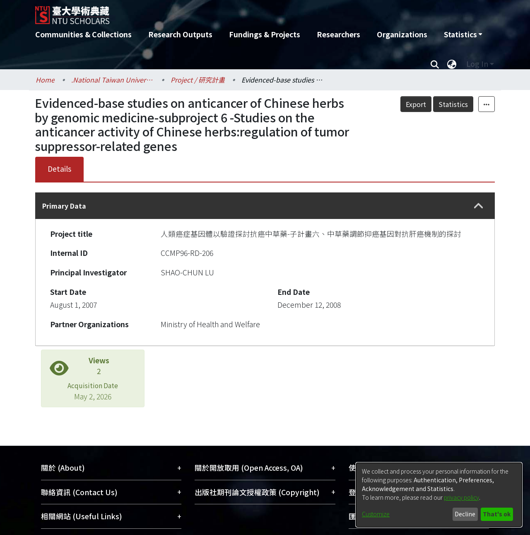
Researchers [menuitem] (338, 34)
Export (416, 104)
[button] (478, 206)
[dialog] (439, 495)
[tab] (265, 205)
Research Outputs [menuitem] (180, 34)
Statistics (453, 104)
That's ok (497, 514)
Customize (376, 514)
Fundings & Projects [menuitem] (264, 34)
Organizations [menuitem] (402, 34)
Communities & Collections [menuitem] (83, 34)
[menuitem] (463, 34)
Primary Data (64, 206)
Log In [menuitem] (477, 63)
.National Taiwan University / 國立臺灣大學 (112, 80)
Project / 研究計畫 (198, 80)
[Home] (220, 12)
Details (59, 168)
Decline (465, 514)
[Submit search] (434, 64)
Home (45, 80)
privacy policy (461, 497)
